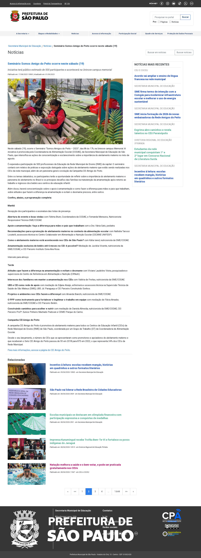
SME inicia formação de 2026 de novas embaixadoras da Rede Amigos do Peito (157, 116)
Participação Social (127, 34)
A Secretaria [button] (22, 34)
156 (105, 516)
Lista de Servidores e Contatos (117, 521)
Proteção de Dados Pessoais (180, 34)
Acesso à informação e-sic (20, 4)
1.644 (117, 491)
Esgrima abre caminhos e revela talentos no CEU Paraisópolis (152, 131)
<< (75, 491)
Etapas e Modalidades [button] (49, 34)
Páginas (164, 22)
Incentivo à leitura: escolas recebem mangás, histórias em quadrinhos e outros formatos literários (153, 176)
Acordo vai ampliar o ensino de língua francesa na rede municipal (156, 77)
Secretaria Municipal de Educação (24, 46)
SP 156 (67, 4)
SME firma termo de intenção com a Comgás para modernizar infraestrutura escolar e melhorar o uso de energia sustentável (157, 96)
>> (126, 491)
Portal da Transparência (52, 4)
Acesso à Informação (101, 34)
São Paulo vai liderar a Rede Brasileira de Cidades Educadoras (86, 389)
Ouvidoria (37, 4)
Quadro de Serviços (154, 34)
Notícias (175, 22)
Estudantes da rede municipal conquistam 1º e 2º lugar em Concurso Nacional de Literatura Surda (152, 154)
